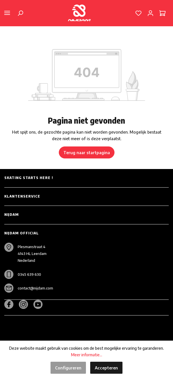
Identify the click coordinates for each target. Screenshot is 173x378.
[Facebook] (11, 304)
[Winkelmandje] (162, 13)
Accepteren (106, 367)
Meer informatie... (86, 354)
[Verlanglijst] (138, 13)
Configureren (68, 367)
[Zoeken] (20, 13)
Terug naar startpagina (86, 152)
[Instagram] (25, 304)
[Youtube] (40, 304)
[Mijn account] (150, 13)
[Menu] (7, 13)
